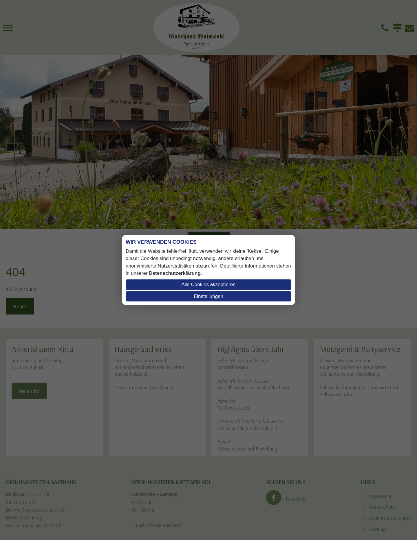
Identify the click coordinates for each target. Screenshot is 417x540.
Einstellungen (208, 296)
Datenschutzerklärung (175, 273)
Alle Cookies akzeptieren (208, 284)
